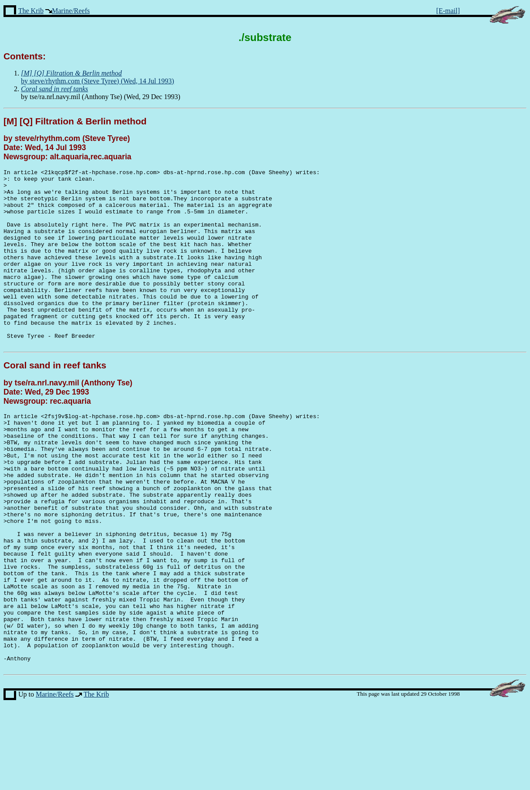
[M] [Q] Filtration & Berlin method (74, 121)
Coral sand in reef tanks (54, 400)
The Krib (31, 10)
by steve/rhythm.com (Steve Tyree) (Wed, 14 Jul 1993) (97, 77)
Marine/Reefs (71, 10)
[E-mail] (448, 10)
